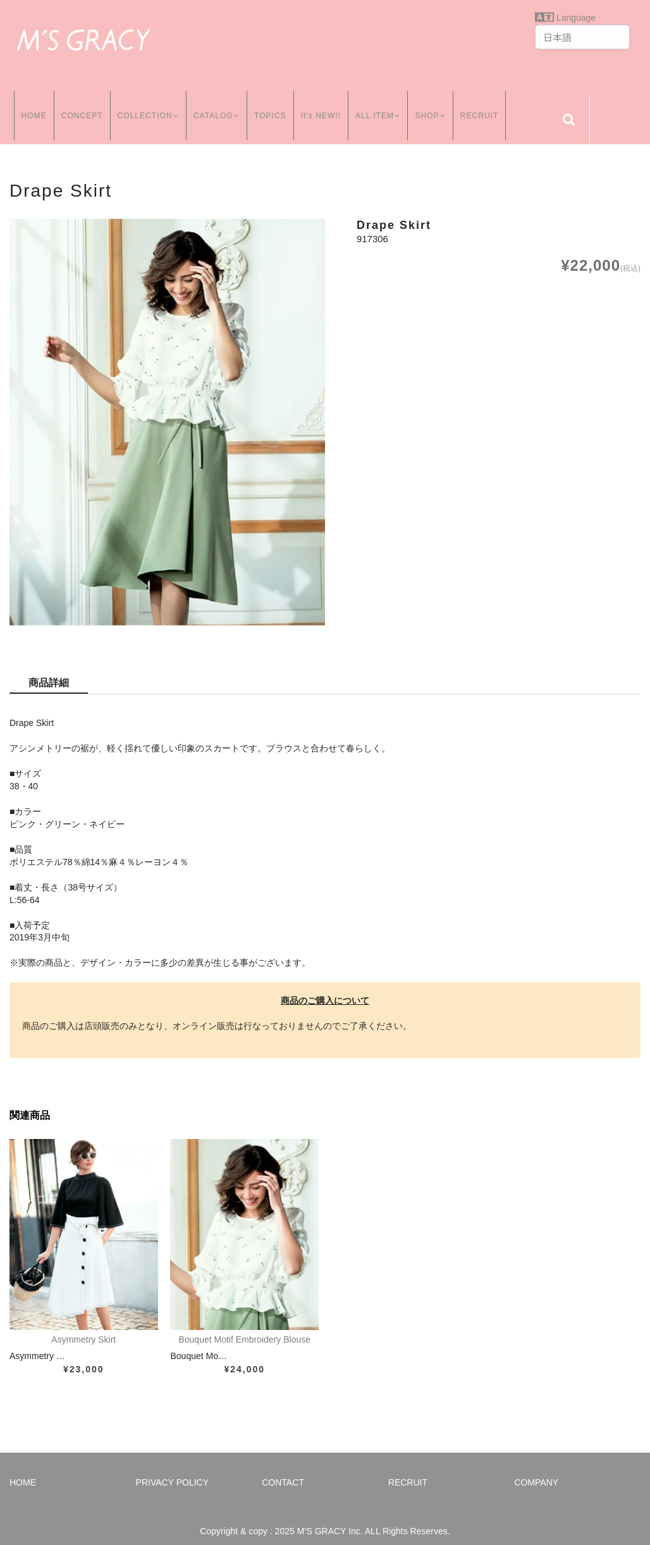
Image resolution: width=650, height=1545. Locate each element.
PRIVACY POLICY (172, 1470)
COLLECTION (145, 106)
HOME (29, 106)
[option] (167, 409)
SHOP (435, 106)
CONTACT (283, 1470)
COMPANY (536, 1470)
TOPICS (271, 106)
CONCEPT (78, 106)
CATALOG (216, 106)
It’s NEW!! (321, 106)
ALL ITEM (381, 106)
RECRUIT (486, 106)
